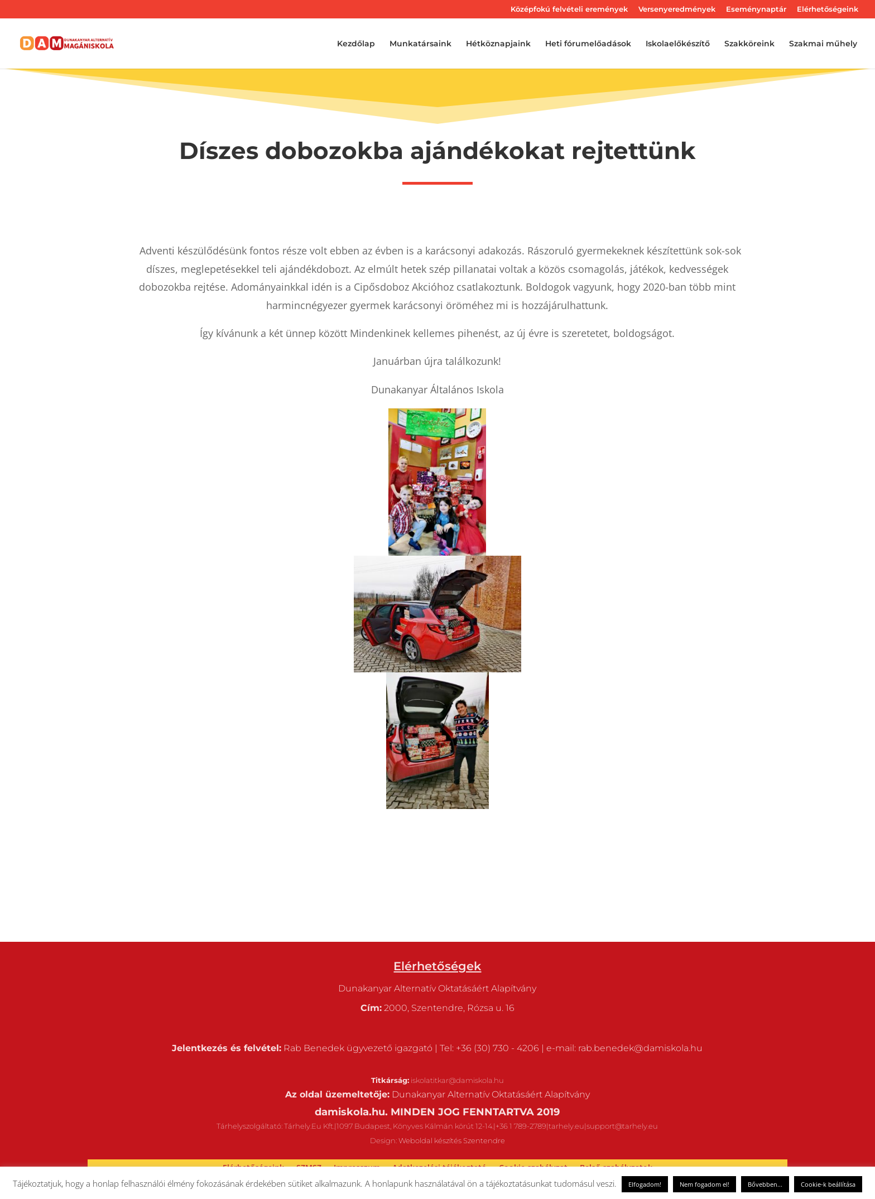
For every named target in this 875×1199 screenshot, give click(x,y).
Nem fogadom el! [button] (704, 1184)
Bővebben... (765, 1184)
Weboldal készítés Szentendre (451, 1140)
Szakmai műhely (823, 44)
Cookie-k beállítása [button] (828, 1184)
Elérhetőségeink (827, 9)
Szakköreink (749, 44)
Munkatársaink (420, 44)
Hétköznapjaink (498, 44)
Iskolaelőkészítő (678, 44)
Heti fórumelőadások (588, 44)
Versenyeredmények (676, 9)
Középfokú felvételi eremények (569, 9)
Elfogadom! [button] (644, 1184)
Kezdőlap (356, 44)
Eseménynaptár (756, 9)
